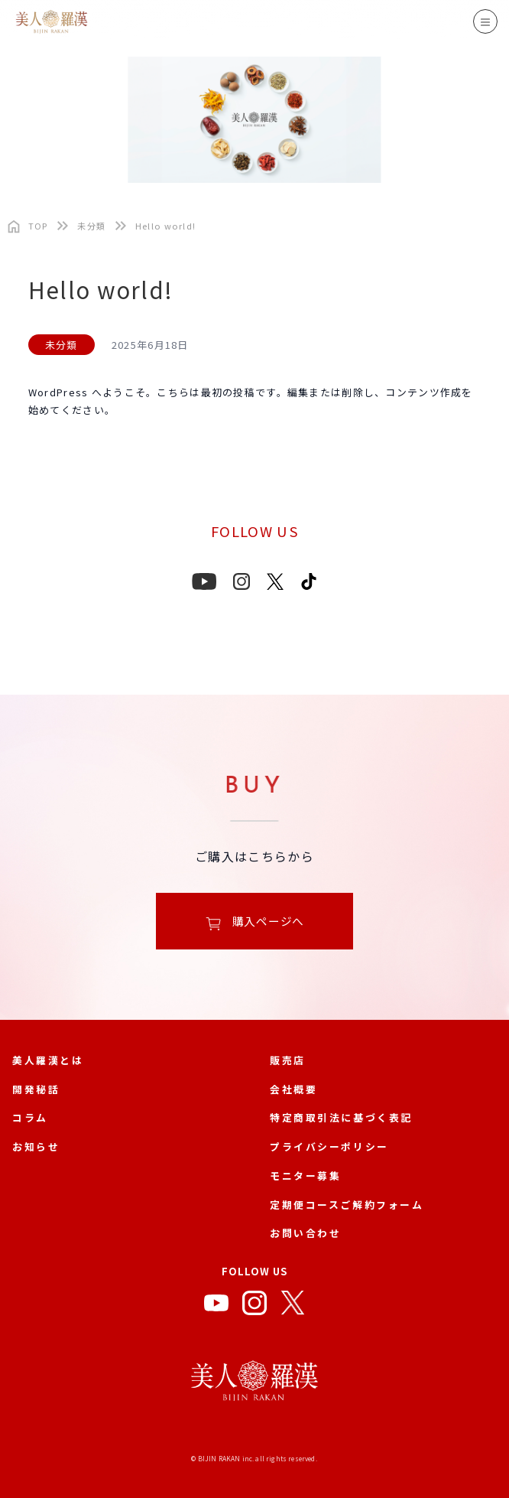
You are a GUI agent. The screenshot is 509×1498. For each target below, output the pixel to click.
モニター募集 (305, 1175)
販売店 (288, 1060)
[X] (292, 1306)
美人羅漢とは (47, 1060)
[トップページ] (24, 226)
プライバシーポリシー (329, 1146)
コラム (30, 1117)
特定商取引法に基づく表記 (341, 1117)
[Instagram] (254, 1306)
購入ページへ (254, 922)
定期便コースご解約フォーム (347, 1204)
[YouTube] (216, 1306)
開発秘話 (36, 1089)
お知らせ (36, 1146)
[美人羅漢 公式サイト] (254, 1384)
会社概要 (293, 1089)
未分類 (91, 226)
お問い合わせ (305, 1233)
